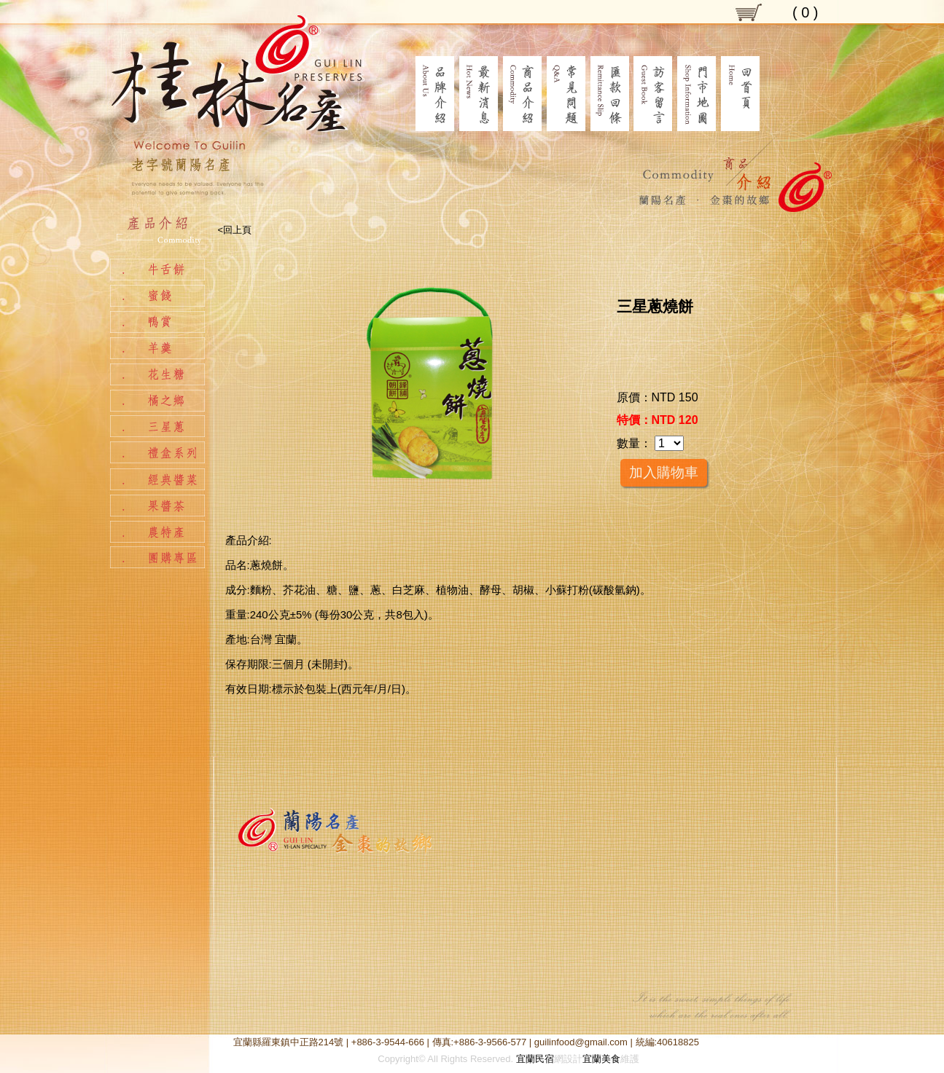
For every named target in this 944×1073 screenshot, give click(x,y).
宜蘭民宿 (535, 1058)
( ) (805, 12)
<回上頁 (235, 229)
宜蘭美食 (601, 1058)
